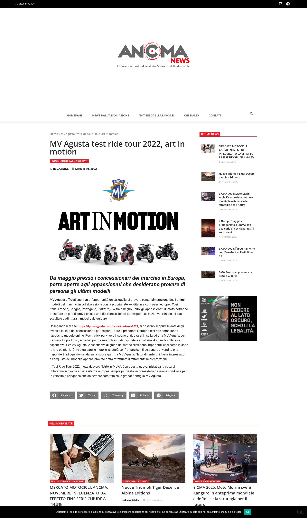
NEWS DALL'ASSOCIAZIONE (70, 481)
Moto (53, 481)
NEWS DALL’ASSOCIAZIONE (110, 115)
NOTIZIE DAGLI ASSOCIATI (156, 115)
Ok (247, 511)
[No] (300, 511)
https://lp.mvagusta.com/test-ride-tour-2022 (108, 326)
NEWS (55, 160)
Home (54, 134)
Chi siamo (191, 115)
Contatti (215, 115)
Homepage (74, 115)
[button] (251, 113)
